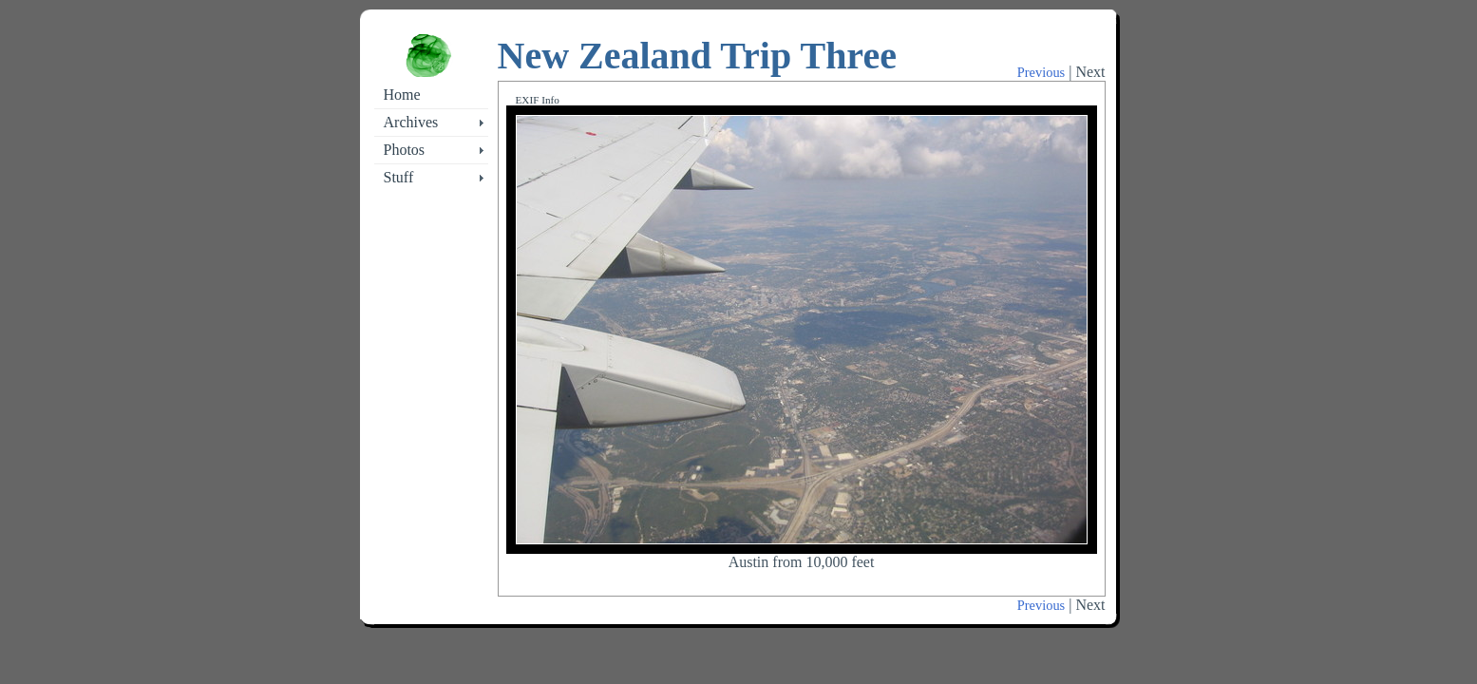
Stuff (399, 177)
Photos (405, 150)
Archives (411, 122)
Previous (1041, 72)
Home (402, 94)
